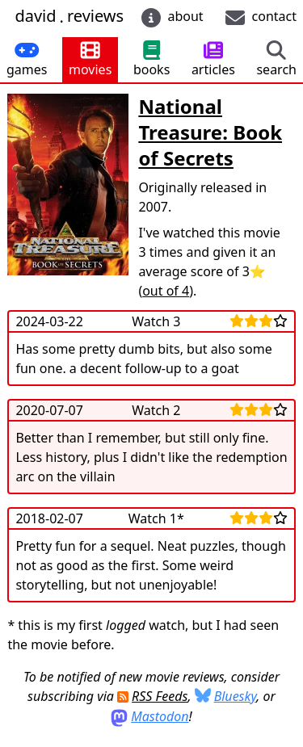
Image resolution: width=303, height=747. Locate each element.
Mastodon (159, 716)
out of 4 (165, 291)
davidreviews (69, 16)
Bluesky (235, 696)
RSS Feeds (159, 696)
